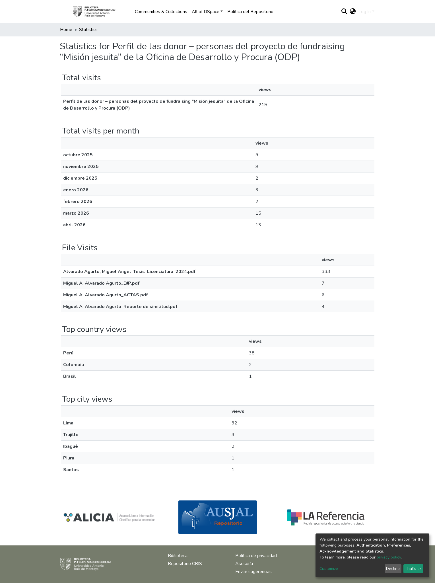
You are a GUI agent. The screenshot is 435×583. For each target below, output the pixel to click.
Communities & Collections (161, 12)
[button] (352, 11)
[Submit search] (344, 11)
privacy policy (389, 557)
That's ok (413, 568)
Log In (364, 12)
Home (66, 29)
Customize (328, 568)
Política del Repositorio (250, 12)
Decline (393, 568)
